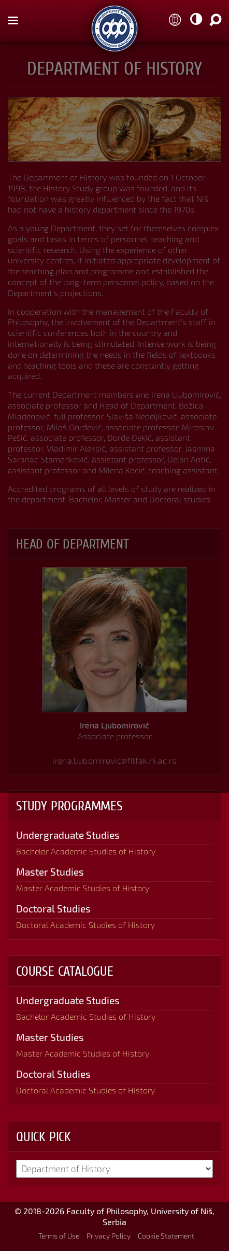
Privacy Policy (109, 1235)
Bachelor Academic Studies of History (85, 851)
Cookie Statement (166, 1235)
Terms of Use (58, 1235)
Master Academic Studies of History (82, 888)
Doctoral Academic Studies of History (85, 925)
